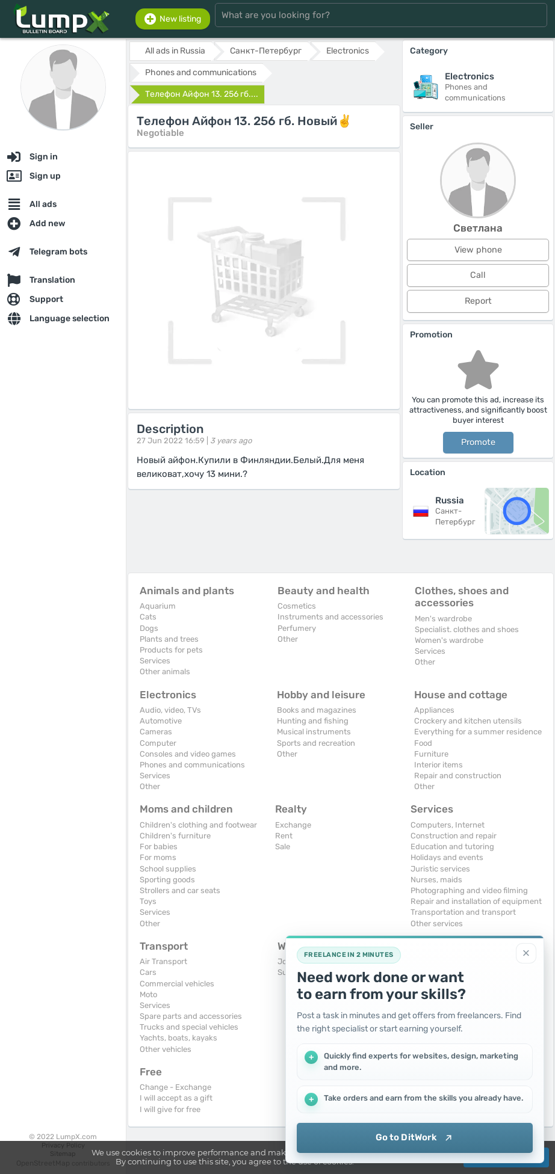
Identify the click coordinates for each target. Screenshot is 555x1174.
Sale (282, 846)
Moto (148, 994)
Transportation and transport (463, 912)
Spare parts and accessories (191, 1016)
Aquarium (158, 605)
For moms (158, 857)
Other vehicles (165, 1049)
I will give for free (170, 1109)
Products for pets (171, 649)
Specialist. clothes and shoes (467, 629)
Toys (148, 901)
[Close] (526, 953)
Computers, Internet (448, 824)
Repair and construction (457, 775)
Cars (148, 972)
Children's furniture (175, 835)
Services (155, 660)
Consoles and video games (188, 753)
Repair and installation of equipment (476, 901)
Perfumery (297, 628)
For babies (159, 846)
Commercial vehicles (177, 983)
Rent (284, 835)
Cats (148, 616)
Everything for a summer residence (478, 731)
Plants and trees (169, 639)
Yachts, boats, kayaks (178, 1037)
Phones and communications (192, 764)
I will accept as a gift (176, 1097)
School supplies (168, 868)
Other (288, 639)
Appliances (434, 710)
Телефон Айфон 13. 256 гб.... (201, 94)
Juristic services (440, 868)
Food (423, 743)
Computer (158, 743)
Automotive (161, 720)
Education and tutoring (452, 846)
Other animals (165, 671)
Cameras (156, 731)
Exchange (293, 824)
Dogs (149, 628)
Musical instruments (314, 731)
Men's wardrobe (443, 618)
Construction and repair (454, 835)
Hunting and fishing (313, 720)
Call (478, 275)
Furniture (431, 753)
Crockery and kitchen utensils (468, 720)
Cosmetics (297, 605)
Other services (437, 923)
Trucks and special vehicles (189, 1026)
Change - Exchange (175, 1087)
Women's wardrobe (449, 640)
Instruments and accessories (330, 616)
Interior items (438, 764)
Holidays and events (447, 857)
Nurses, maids (436, 879)
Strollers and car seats (180, 890)
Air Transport (163, 961)
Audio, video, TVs (170, 710)
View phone (478, 250)
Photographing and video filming (469, 890)
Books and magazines (316, 710)
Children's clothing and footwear (198, 824)
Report (478, 301)
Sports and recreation (316, 743)
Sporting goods (167, 879)
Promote (478, 442)
